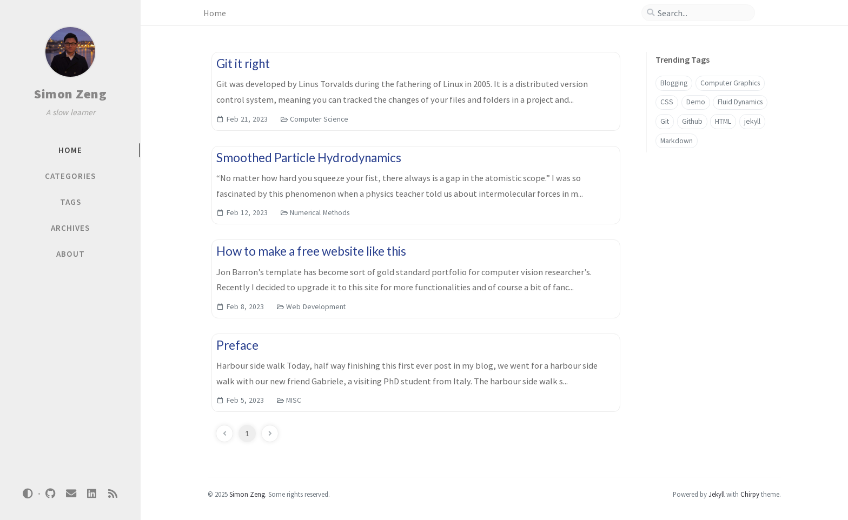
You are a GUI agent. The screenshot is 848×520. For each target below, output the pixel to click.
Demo (695, 101)
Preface (237, 345)
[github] (50, 494)
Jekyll (716, 494)
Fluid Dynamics (740, 101)
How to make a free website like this (311, 251)
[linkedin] (92, 494)
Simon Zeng (70, 93)
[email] (71, 494)
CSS (666, 101)
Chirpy (749, 494)
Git (664, 121)
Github (692, 121)
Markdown (676, 140)
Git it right (243, 63)
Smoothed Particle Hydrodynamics (308, 157)
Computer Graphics (730, 83)
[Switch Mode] (28, 493)
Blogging (673, 83)
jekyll (752, 121)
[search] (702, 13)
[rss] (112, 494)
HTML (723, 121)
